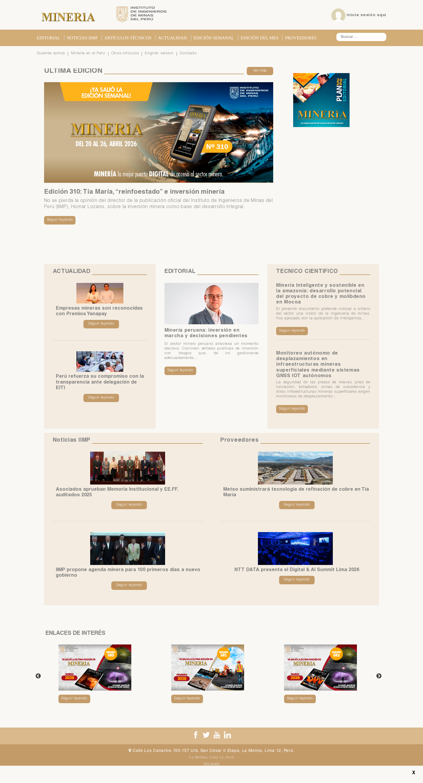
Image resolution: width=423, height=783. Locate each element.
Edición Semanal (214, 38)
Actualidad (172, 38)
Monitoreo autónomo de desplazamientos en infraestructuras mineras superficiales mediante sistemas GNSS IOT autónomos (318, 365)
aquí (381, 15)
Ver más (260, 71)
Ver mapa (211, 763)
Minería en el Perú (88, 53)
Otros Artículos (125, 53)
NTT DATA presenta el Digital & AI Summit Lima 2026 (296, 570)
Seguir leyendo (60, 220)
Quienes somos (51, 53)
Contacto (188, 53)
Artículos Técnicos (127, 38)
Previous (38, 676)
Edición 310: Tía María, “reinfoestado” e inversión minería (134, 192)
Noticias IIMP (82, 38)
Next (379, 676)
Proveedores (301, 38)
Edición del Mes (259, 38)
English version (159, 53)
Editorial (48, 38)
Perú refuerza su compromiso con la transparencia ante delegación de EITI (100, 382)
